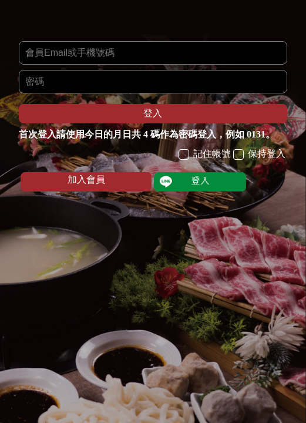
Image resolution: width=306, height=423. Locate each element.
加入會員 (86, 179)
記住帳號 (205, 154)
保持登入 (259, 154)
